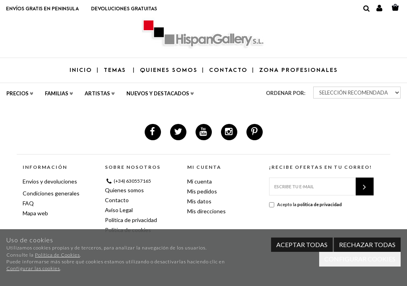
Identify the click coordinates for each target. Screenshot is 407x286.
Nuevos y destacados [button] (160, 93)
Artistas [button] (99, 93)
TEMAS (116, 70)
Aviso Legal (119, 210)
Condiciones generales (51, 193)
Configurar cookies (359, 259)
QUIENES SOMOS (169, 70)
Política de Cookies (57, 255)
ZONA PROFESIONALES (298, 70)
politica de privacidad (319, 204)
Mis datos (199, 201)
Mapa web (35, 213)
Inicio (81, 70)
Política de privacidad (131, 219)
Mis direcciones (206, 211)
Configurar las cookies (33, 268)
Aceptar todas (302, 244)
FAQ (28, 203)
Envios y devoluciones (50, 181)
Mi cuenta (199, 181)
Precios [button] (19, 93)
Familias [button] (59, 93)
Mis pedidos (202, 191)
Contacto (117, 200)
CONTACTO (228, 70)
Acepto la (305, 204)
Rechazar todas (367, 244)
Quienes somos (124, 190)
